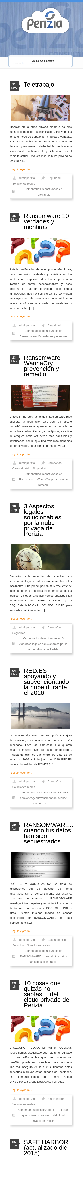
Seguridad (54, 178)
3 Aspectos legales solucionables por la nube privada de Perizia (43, 520)
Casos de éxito (21, 468)
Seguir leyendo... (21, 169)
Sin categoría (56, 1098)
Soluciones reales (23, 183)
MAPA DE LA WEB (36, 61)
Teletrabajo (39, 84)
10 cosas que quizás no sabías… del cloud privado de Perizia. (46, 994)
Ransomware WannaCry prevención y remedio (42, 366)
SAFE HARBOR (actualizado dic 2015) (46, 1148)
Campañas (55, 463)
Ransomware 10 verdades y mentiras (46, 221)
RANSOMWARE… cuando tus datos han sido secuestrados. (50, 833)
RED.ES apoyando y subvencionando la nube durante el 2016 (46, 681)
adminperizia (27, 178)
